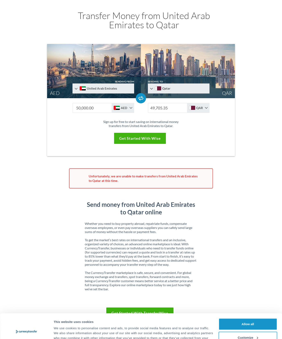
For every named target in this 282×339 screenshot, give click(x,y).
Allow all (248, 301)
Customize (248, 314)
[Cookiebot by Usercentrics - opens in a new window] (26, 331)
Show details (63, 331)
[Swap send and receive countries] (141, 98)
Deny (248, 327)
